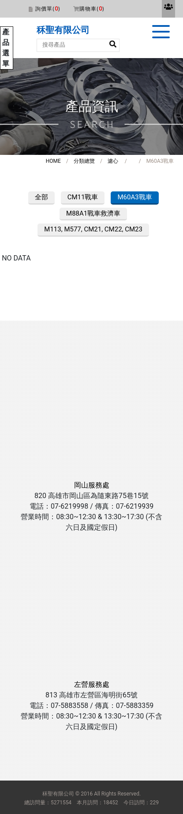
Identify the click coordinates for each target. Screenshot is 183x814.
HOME (53, 161)
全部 (41, 197)
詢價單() (47, 8)
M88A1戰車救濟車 (93, 213)
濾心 (113, 161)
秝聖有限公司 (63, 30)
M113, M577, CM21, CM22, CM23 (93, 229)
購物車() (91, 8)
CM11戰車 (82, 197)
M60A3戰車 (134, 197)
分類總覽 (84, 161)
